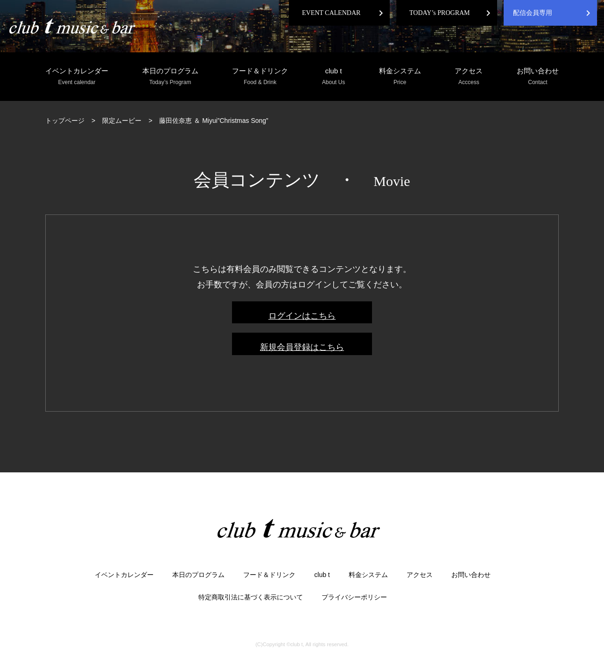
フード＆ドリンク (260, 77)
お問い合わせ (538, 77)
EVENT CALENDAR (331, 12)
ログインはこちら (302, 316)
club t (333, 77)
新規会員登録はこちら (302, 347)
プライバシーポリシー (354, 597)
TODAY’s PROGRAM (439, 12)
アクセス (469, 77)
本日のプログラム (170, 77)
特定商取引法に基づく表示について (250, 597)
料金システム (400, 77)
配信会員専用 (532, 12)
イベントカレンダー (76, 77)
